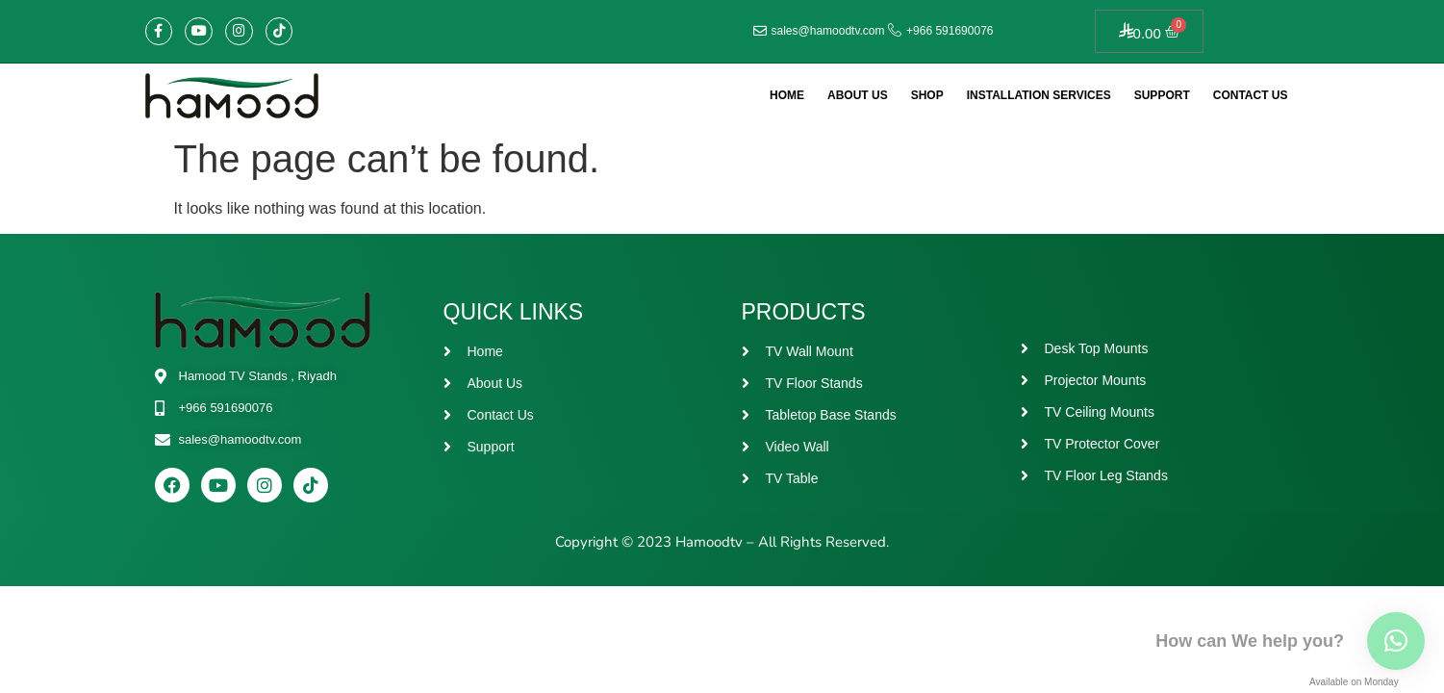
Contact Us (1250, 95)
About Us (857, 95)
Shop (927, 95)
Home (787, 95)
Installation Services (1039, 95)
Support (1162, 95)
